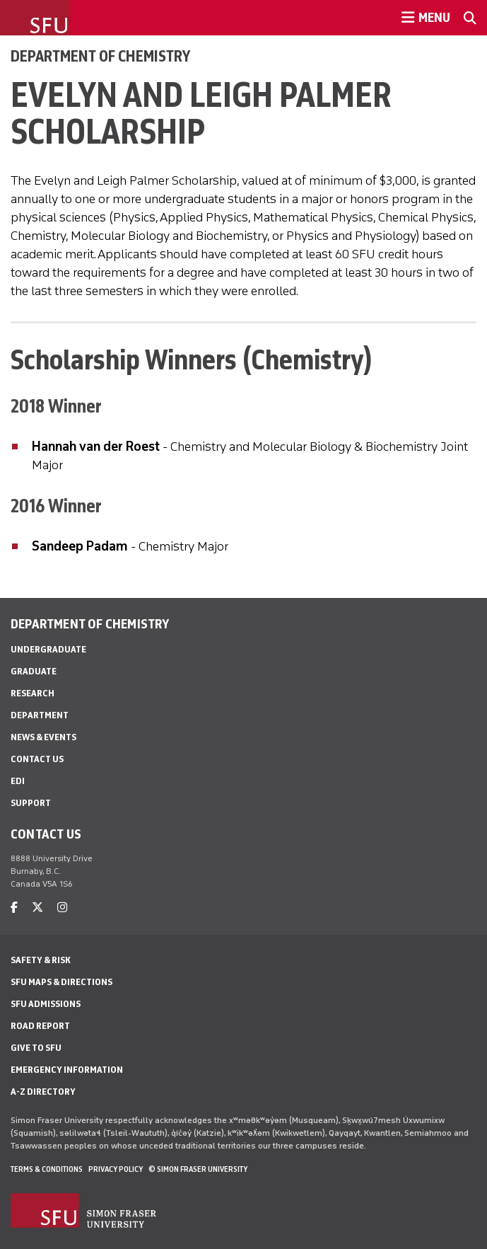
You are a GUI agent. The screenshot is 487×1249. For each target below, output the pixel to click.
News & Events (43, 737)
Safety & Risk (41, 960)
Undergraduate (48, 649)
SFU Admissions (46, 1004)
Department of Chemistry (100, 56)
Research (32, 693)
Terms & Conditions (47, 1169)
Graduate (34, 671)
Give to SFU (36, 1048)
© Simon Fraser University (197, 1169)
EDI (18, 781)
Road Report (40, 1026)
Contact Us (37, 759)
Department (40, 715)
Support (31, 803)
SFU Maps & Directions (61, 982)
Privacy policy (115, 1169)
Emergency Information (67, 1070)
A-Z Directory (43, 1092)
